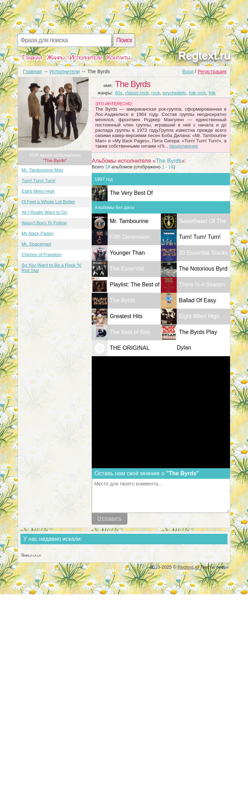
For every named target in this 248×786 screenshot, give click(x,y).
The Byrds (122, 300)
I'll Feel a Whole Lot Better (48, 201)
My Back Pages (37, 233)
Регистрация (212, 71)
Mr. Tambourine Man (42, 170)
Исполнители (85, 57)
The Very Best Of (131, 193)
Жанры (56, 57)
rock (155, 92)
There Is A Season (202, 284)
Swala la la (31, 555)
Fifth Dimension (129, 237)
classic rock (137, 92)
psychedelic (174, 92)
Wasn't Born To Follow (44, 222)
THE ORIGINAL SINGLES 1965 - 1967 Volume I (121, 363)
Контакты (118, 57)
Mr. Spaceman (36, 244)
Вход (188, 71)
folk (212, 92)
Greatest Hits (126, 316)
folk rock (197, 92)
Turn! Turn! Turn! (38, 180)
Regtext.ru (204, 55)
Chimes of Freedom (42, 254)
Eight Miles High (38, 191)
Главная (32, 57)
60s (118, 92)
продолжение (183, 146)
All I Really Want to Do (44, 212)
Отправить (109, 518)
